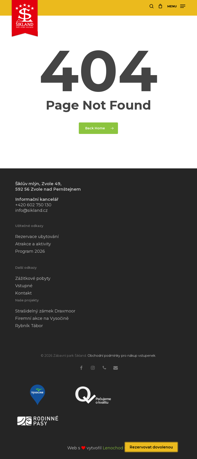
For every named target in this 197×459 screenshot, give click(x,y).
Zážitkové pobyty (32, 278)
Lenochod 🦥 (116, 447)
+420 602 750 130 (33, 204)
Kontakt (23, 293)
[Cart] (160, 6)
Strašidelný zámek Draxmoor (45, 311)
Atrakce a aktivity (33, 243)
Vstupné (23, 285)
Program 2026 (30, 251)
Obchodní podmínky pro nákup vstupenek (121, 356)
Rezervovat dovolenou (151, 447)
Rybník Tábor (29, 325)
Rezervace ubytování (37, 236)
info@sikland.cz (31, 210)
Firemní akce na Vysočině (42, 318)
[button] (176, 5)
